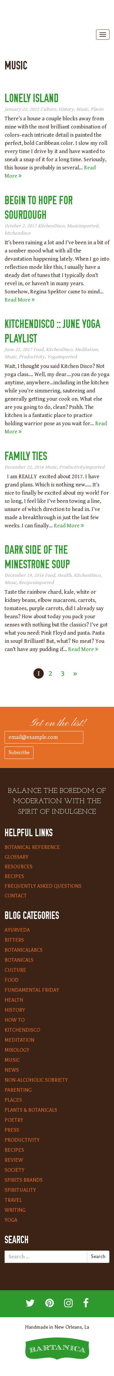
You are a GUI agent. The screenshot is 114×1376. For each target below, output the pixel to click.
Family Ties (26, 456)
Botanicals (19, 960)
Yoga (52, 357)
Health (64, 575)
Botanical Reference (32, 847)
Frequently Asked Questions (43, 886)
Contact (16, 896)
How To (15, 1020)
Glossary (16, 857)
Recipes (26, 583)
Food (38, 349)
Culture (48, 109)
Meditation (86, 349)
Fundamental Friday (32, 990)
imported (88, 226)
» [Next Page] (75, 673)
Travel (13, 1200)
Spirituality (20, 1190)
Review (14, 1160)
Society (14, 1170)
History (66, 109)
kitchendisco (17, 233)
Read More (20, 300)
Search (98, 1256)
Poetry (14, 1120)
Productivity (32, 357)
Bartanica (57, 15)
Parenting (18, 1090)
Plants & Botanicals (31, 1110)
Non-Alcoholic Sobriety (36, 1080)
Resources (19, 867)
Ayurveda (17, 930)
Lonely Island (32, 98)
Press (12, 1130)
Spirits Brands (24, 1180)
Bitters (14, 940)
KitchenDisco (51, 226)
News (12, 1070)
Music (82, 109)
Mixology (17, 1050)
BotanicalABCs (24, 950)
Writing (15, 1210)
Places (97, 109)
